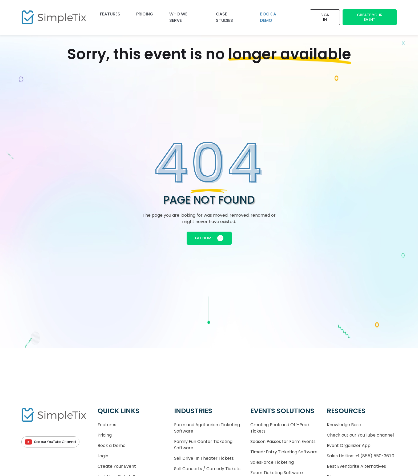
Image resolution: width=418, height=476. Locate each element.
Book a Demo (112, 445)
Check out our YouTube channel (360, 435)
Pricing (144, 14)
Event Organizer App (349, 445)
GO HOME (209, 238)
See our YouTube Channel (50, 442)
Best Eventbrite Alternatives (356, 466)
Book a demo (268, 17)
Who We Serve (178, 17)
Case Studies (224, 17)
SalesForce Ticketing (272, 462)
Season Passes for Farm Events (283, 441)
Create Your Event (370, 17)
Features (110, 14)
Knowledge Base (344, 425)
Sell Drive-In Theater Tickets (204, 458)
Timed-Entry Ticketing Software (283, 452)
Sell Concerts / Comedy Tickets (207, 469)
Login (103, 456)
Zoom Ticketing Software (276, 473)
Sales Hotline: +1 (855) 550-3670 (360, 456)
